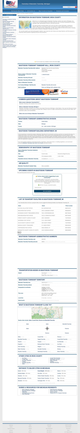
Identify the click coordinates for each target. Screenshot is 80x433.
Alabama (11, 425)
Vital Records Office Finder (17, 11)
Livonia (59, 375)
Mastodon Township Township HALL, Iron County (39, 65)
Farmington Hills (41, 380)
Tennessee (68, 428)
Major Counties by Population (46, 11)
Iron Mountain (60, 341)
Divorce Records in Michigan (56, 390)
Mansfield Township (50, 320)
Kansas (30, 431)
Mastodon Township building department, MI (38, 131)
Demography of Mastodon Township (34, 147)
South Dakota (68, 426)
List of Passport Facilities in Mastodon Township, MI (41, 199)
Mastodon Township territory (32, 280)
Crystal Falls (35, 320)
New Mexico (49, 431)
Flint (58, 380)
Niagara (39, 346)
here (59, 61)
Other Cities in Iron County (30, 356)
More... (19, 232)
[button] (33, 308)
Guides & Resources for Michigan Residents (38, 387)
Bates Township (21, 349)
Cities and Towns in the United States (9, 13)
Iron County (22, 13)
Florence (41, 320)
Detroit (19, 370)
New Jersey (49, 430)
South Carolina (68, 425)
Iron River (59, 344)
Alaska (11, 426)
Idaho (30, 425)
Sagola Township (41, 339)
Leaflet (46, 318)
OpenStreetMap (55, 318)
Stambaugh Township (42, 351)
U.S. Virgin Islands (68, 431)
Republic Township (22, 351)
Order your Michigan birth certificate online (51, 87)
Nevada (49, 426)
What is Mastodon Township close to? (35, 305)
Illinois (30, 426)
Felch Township (21, 346)
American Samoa (11, 428)
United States (45, 121)
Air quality (23, 163)
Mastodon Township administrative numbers (38, 236)
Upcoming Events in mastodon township (36, 170)
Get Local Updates (47, 191)
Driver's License (53, 391)
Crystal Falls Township (62, 339)
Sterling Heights (21, 373)
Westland (20, 380)
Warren (59, 370)
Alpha (30, 320)
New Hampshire (49, 428)
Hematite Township (42, 349)
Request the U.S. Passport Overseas (58, 393)
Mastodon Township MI (29, 13)
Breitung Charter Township (43, 344)
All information (6, 17)
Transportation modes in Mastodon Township (38, 270)
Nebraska (49, 425)
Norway (59, 349)
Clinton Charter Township (43, 375)
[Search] (76, 7)
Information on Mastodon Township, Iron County (40, 17)
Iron (42, 126)
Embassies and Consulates (62, 11)
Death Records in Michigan (56, 389)
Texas (68, 430)
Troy (58, 378)
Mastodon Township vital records (49, 84)
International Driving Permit (28, 393)
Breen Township (60, 351)
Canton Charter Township (43, 378)
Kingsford (20, 344)
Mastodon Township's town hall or (30, 143)
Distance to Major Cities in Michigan (34, 368)
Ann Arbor (40, 373)
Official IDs (24, 391)
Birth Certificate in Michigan (28, 389)
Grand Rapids (41, 370)
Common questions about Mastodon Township (38, 99)
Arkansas (11, 432)
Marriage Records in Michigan (28, 390)
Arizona (11, 430)
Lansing (59, 373)
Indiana (30, 428)
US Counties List (31, 11)
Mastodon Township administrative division (37, 119)
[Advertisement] (47, 47)
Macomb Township (22, 378)
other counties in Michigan (50, 126)
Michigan (18, 13)
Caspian (39, 341)
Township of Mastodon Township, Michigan (36, 4)
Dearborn (20, 375)
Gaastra (20, 341)
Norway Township (61, 346)
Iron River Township (26, 360)
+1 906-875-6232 (45, 74)
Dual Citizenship (25, 394)
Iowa (30, 430)
